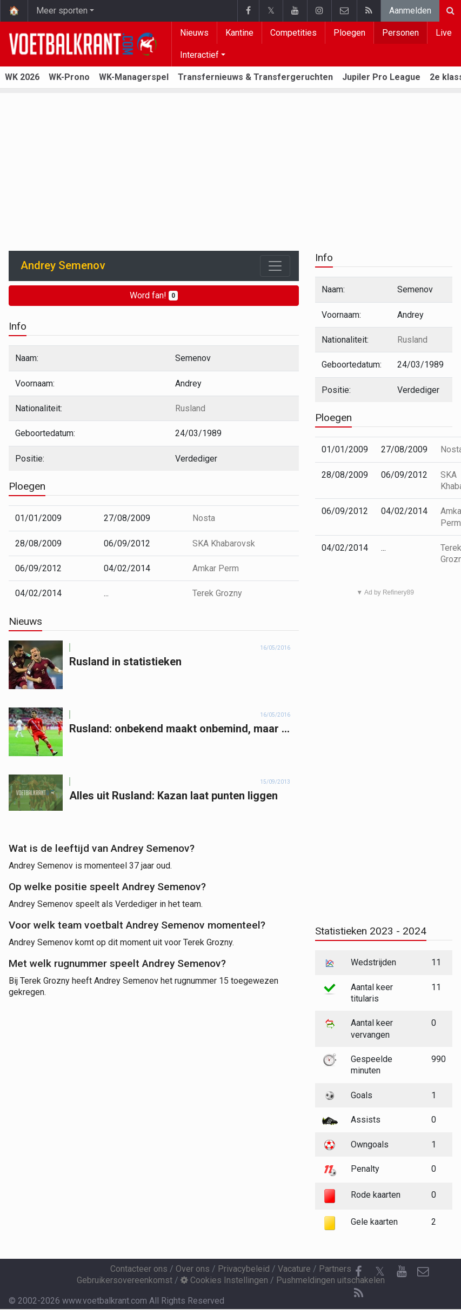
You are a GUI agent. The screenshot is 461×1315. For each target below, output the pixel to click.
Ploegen (349, 33)
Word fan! (154, 295)
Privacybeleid (244, 1269)
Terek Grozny (217, 593)
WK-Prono (69, 77)
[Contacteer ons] (423, 1272)
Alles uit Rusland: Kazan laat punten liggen (173, 795)
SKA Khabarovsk (223, 543)
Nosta (203, 518)
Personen (400, 33)
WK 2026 (22, 77)
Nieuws (194, 33)
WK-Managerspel (134, 77)
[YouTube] (401, 1272)
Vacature (294, 1269)
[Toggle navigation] (275, 266)
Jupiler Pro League (381, 77)
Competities (293, 33)
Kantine (239, 33)
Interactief (199, 55)
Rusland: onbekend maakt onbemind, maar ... (179, 728)
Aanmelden (410, 10)
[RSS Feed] (358, 1293)
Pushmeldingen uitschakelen (330, 1280)
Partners (335, 1269)
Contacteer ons (139, 1269)
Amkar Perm (215, 568)
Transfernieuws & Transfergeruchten (255, 77)
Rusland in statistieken (125, 661)
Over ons (193, 1269)
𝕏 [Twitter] (380, 1271)
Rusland (190, 408)
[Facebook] (358, 1272)
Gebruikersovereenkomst (124, 1280)
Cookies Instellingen (224, 1280)
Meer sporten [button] (62, 10)
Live (444, 33)
